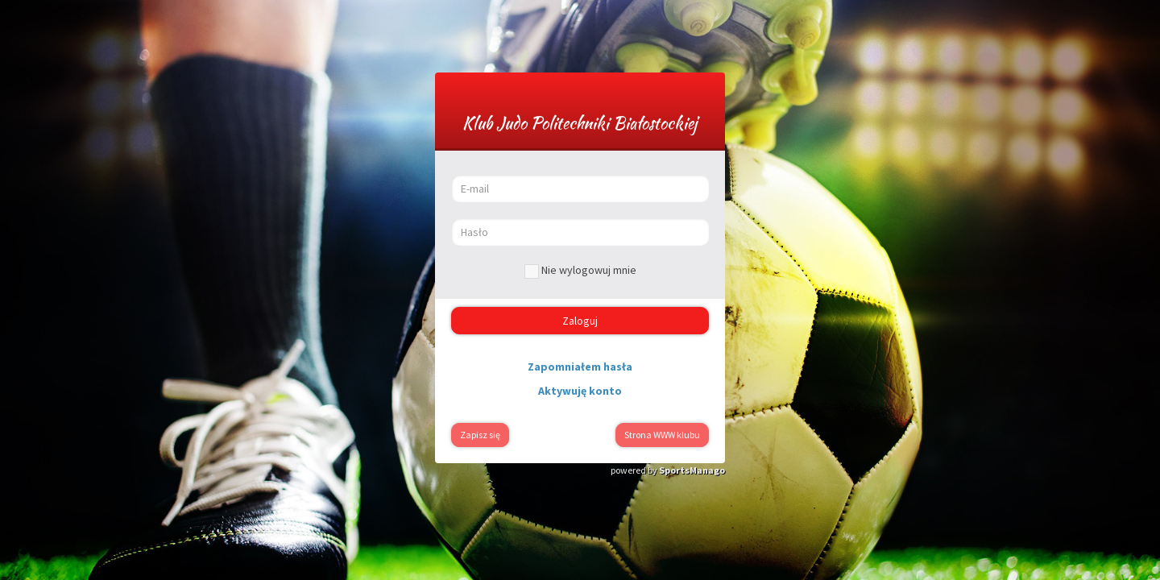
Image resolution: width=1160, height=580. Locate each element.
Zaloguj (580, 320)
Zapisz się (480, 435)
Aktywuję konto (580, 390)
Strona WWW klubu (662, 435)
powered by (668, 470)
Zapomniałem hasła (580, 366)
